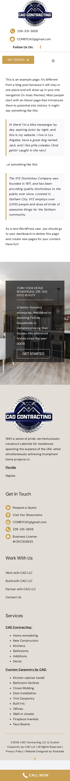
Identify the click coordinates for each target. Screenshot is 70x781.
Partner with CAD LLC (21, 589)
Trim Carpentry (24, 698)
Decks (17, 661)
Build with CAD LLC (19, 581)
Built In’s (19, 703)
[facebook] (40, 47)
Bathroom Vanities (26, 683)
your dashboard (20, 234)
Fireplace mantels (25, 719)
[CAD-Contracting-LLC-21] (29, 397)
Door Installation (25, 693)
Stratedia (58, 751)
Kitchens (19, 646)
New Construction (25, 641)
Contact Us (13, 597)
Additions (20, 656)
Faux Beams (21, 724)
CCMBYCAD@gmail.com (34, 39)
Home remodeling (25, 635)
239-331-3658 (27, 31)
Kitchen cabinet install (29, 678)
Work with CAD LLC (19, 573)
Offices (18, 709)
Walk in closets (24, 714)
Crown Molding (23, 688)
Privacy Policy (14, 751)
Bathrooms (20, 651)
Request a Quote (24, 508)
